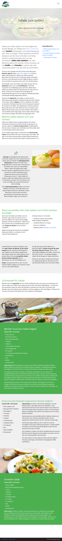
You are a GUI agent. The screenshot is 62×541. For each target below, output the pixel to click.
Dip (37, 138)
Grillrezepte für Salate (50, 57)
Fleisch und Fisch (32, 49)
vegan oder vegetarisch (23, 73)
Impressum (5, 539)
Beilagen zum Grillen (50, 227)
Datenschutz (12, 539)
